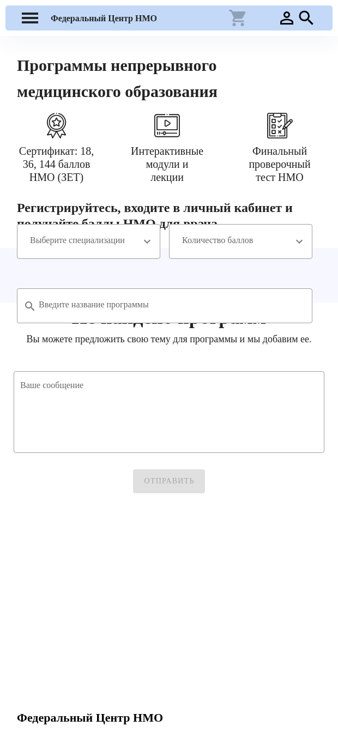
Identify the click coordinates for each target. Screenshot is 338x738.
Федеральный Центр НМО (104, 18)
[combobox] (88, 241)
